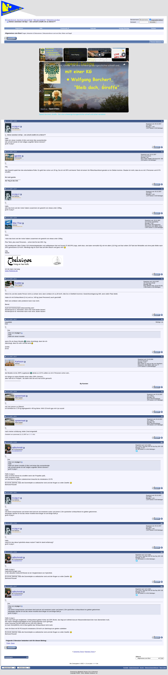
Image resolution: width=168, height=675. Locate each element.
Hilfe (41, 28)
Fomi (8, 643)
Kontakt (125, 667)
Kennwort (133, 22)
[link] (43, 65)
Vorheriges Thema (78, 651)
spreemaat (20, 396)
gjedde (18, 156)
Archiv (142, 667)
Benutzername (134, 19)
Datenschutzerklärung (151, 667)
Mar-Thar (17, 223)
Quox (13, 643)
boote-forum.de (134, 667)
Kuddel (18, 283)
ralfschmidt (17, 447)
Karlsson (19, 361)
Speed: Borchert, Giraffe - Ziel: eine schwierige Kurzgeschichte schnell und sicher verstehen (83, 65)
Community (65, 28)
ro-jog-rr (16, 126)
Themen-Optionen (155, 42)
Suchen (153, 28)
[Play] (99, 54)
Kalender (93, 28)
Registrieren (19, 28)
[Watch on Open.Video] (50, 109)
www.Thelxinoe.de (11, 271)
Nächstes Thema (90, 651)
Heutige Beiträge (124, 28)
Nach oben (163, 667)
